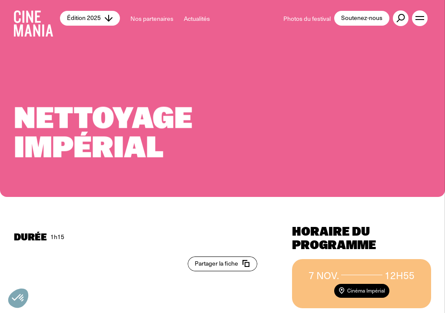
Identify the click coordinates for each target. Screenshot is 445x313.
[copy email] (222, 263)
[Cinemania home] (37, 18)
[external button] (400, 18)
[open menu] (420, 18)
